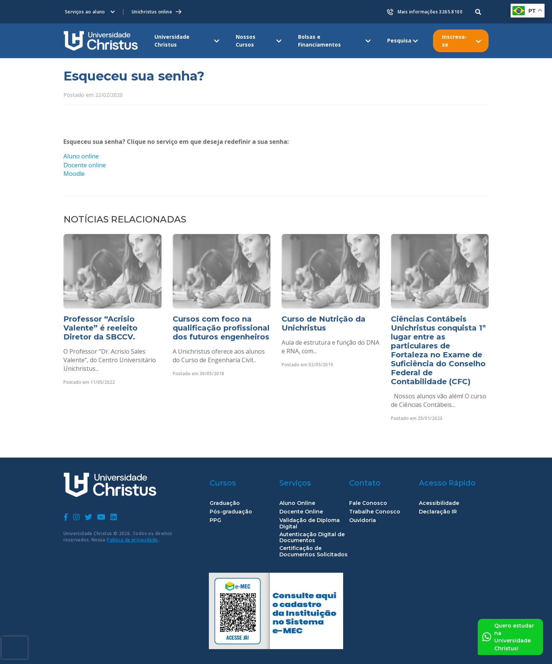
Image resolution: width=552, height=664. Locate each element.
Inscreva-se (454, 40)
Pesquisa (399, 40)
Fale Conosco (368, 503)
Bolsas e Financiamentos (319, 40)
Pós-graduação (231, 512)
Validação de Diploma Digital (309, 523)
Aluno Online (297, 503)
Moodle (74, 174)
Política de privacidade (133, 540)
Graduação (225, 503)
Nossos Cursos (245, 40)
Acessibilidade (439, 503)
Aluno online (81, 156)
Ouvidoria (362, 520)
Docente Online (301, 512)
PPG (215, 520)
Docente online (84, 165)
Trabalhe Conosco (374, 512)
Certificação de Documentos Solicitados (313, 551)
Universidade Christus (171, 40)
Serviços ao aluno (85, 12)
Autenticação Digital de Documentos (312, 537)
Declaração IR (438, 512)
